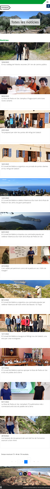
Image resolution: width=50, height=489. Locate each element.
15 (34, 461)
